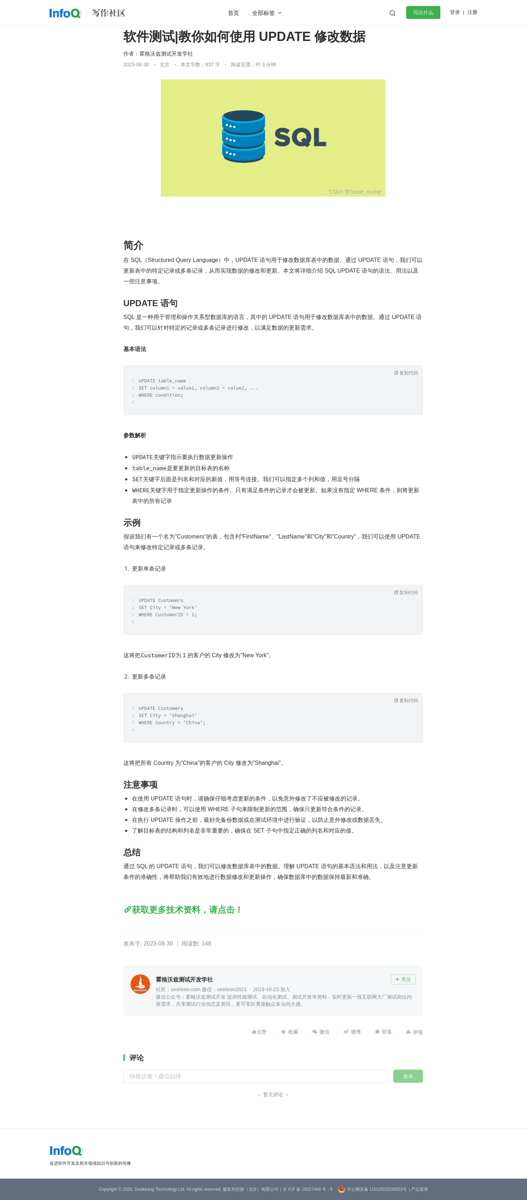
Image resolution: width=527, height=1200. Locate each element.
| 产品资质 (418, 1189)
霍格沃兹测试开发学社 (166, 54)
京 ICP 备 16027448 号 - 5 (308, 1189)
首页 (233, 13)
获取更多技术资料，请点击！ (187, 910)
